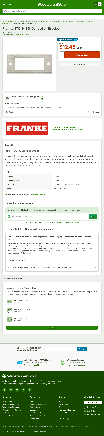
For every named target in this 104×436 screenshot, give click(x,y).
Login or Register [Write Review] (52, 328)
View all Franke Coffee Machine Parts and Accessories (68, 128)
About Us (62, 401)
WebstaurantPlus (8, 401)
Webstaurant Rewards (10, 404)
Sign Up (82, 349)
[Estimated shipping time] (42, 99)
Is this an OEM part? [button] (16, 260)
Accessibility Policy (46, 426)
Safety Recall (34, 419)
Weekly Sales (35, 407)
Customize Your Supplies (11, 410)
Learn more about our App (77, 365)
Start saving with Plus (32, 365)
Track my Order (93, 407)
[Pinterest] (30, 390)
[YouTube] (11, 390)
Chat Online (90, 411)
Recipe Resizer (8, 413)
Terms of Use (62, 222)
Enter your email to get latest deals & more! (29, 349)
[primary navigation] (7, 4)
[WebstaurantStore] (32, 376)
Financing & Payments (67, 410)
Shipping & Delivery (93, 414)
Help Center (93, 402)
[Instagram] (4, 390)
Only (61, 43)
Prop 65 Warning (36, 194)
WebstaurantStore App (10, 407)
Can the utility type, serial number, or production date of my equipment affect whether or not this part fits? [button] (49, 238)
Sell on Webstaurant (66, 416)
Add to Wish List (79, 65)
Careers (62, 407)
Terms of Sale (7, 426)
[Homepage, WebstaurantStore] (52, 4)
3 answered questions (22, 35)
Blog (31, 401)
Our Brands (63, 404)
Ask (93, 216)
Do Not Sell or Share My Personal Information (72, 426)
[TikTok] (23, 390)
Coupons (33, 410)
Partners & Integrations (11, 416)
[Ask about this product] (52, 216)
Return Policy (64, 419)
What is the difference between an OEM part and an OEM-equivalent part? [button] (40, 268)
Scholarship (63, 413)
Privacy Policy (74, 222)
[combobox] (52, 11)
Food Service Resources (39, 413)
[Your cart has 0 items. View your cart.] (98, 4)
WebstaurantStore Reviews (40, 416)
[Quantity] (62, 54)
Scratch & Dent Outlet (38, 404)
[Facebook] (17, 390)
